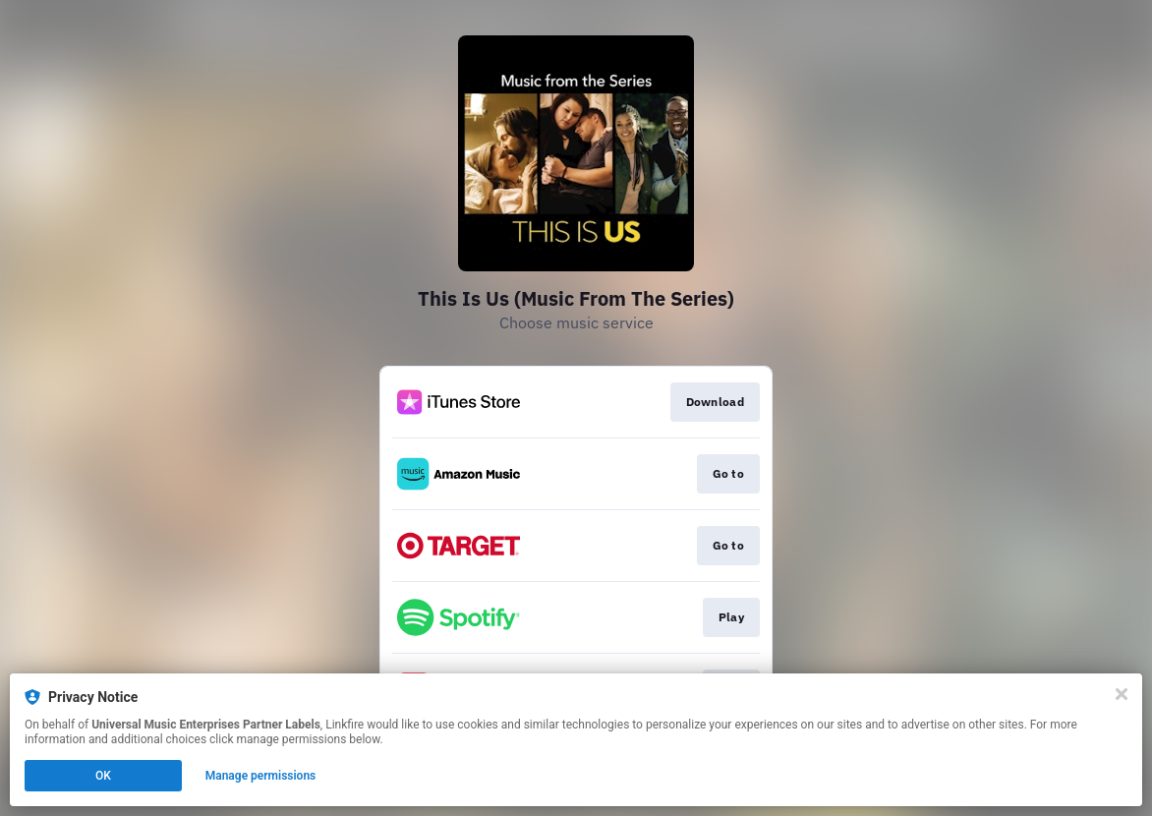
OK (103, 776)
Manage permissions (261, 776)
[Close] (1121, 694)
